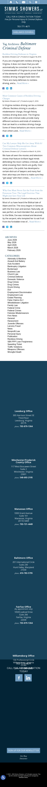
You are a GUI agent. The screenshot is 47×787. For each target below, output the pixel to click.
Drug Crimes (13, 282)
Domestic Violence (16, 279)
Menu (36, 2)
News (10, 329)
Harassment (13, 321)
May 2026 (12, 242)
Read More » (23, 83)
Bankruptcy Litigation (17, 266)
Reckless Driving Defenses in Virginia (19, 54)
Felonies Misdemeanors (18, 313)
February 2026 (14, 250)
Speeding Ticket (15, 344)
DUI (9, 290)
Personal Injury (14, 334)
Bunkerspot (13, 269)
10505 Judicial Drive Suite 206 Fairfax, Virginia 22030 (23, 765)
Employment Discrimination (20, 292)
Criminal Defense (15, 277)
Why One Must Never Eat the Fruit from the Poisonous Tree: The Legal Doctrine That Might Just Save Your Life (23, 193)
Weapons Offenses (16, 349)
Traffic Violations (15, 347)
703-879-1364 (26, 575)
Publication (12, 336)
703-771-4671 (23, 26)
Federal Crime (14, 308)
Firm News (12, 316)
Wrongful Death (14, 352)
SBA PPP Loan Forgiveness (20, 342)
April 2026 (12, 245)
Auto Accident (14, 264)
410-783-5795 (26, 722)
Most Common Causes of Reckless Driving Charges (22, 97)
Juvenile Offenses (15, 323)
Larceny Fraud (14, 326)
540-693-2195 (26, 626)
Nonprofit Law (14, 331)
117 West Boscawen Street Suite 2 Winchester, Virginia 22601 (23, 619)
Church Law (13, 274)
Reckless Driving (15, 339)
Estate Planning (15, 298)
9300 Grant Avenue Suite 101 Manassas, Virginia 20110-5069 (23, 666)
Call (17, 2)
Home (11, 2)
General (11, 318)
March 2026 (13, 248)
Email (23, 2)
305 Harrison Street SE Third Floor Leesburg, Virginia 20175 (23, 568)
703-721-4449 (26, 673)
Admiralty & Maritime (17, 259)
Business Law (14, 272)
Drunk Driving (14, 287)
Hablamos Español (23, 32)
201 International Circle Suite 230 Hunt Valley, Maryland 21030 (23, 715)
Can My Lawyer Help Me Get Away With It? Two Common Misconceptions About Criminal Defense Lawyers (22, 146)
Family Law (13, 305)
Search (30, 2)
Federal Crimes (14, 311)
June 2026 (12, 240)
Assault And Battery (16, 261)
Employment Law (15, 295)
